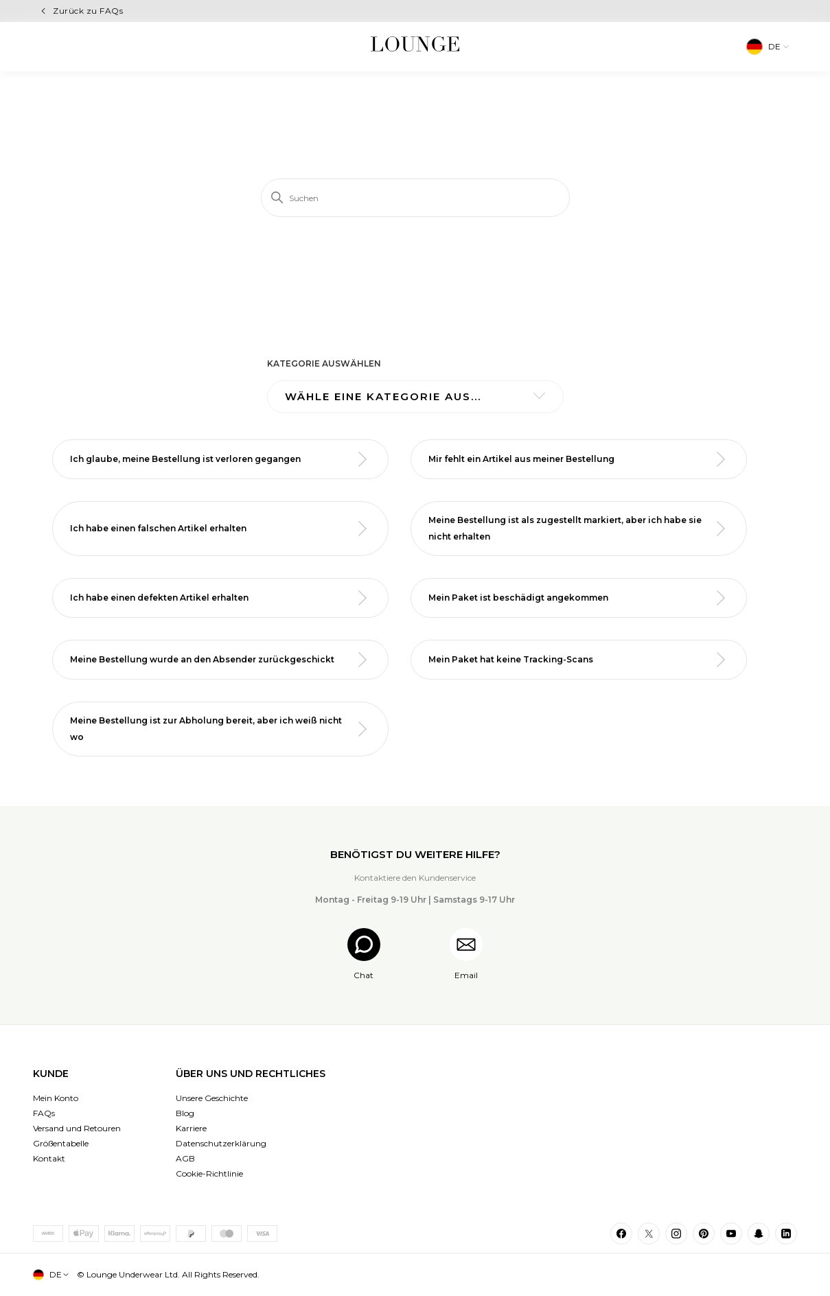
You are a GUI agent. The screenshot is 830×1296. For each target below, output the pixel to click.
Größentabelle (61, 1143)
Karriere (191, 1128)
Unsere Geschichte (212, 1098)
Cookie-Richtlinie (209, 1173)
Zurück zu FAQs (88, 10)
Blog (185, 1113)
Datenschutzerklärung (221, 1143)
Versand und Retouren (77, 1128)
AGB (185, 1158)
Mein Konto (55, 1098)
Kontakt (49, 1158)
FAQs (44, 1113)
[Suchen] (415, 197)
